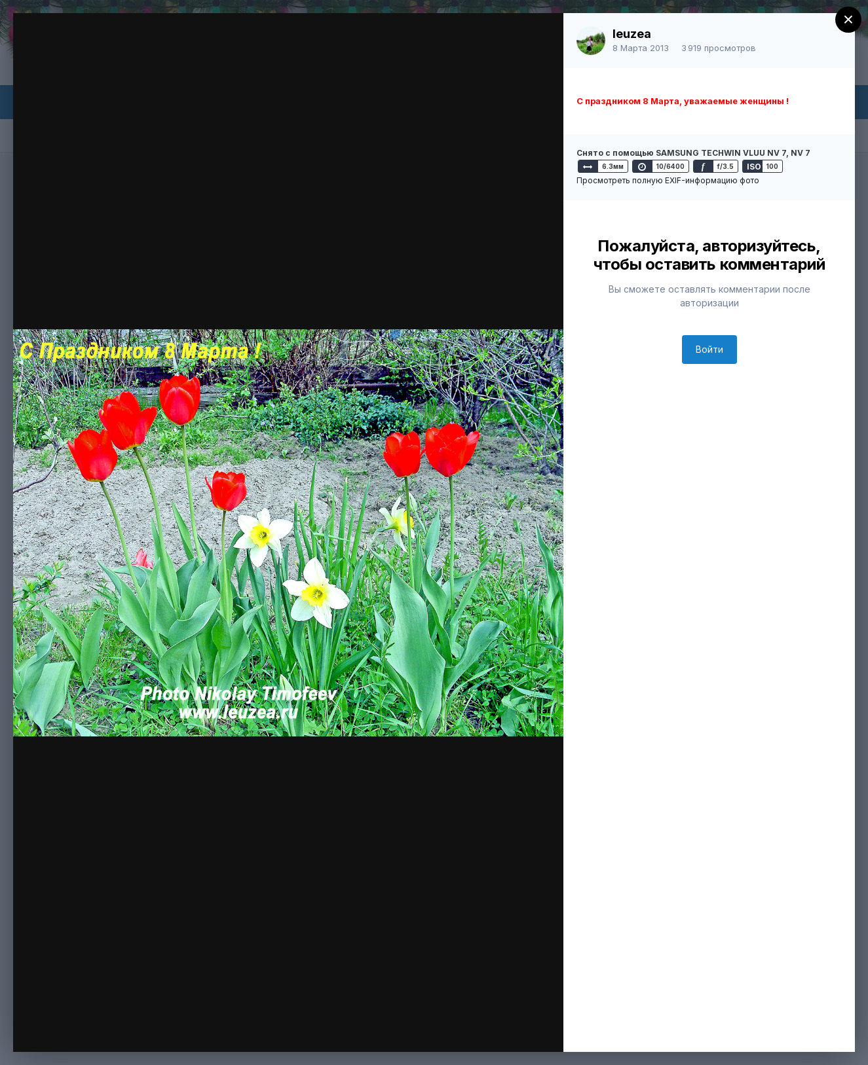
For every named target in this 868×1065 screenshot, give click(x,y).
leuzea (632, 34)
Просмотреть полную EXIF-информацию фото (667, 180)
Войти (709, 349)
